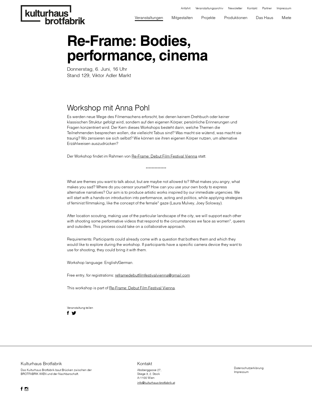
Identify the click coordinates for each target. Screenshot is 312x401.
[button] (182, 18)
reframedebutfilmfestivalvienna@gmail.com (152, 275)
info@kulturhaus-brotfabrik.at (156, 382)
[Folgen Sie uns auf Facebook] (22, 389)
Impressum (241, 372)
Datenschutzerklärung (248, 368)
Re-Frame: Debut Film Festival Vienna (164, 156)
